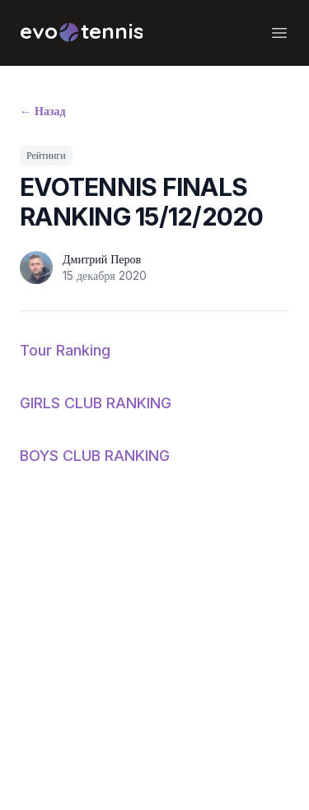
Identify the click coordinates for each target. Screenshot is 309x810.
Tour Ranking (65, 350)
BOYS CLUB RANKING (95, 455)
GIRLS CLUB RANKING (95, 403)
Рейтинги (46, 155)
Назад (43, 111)
